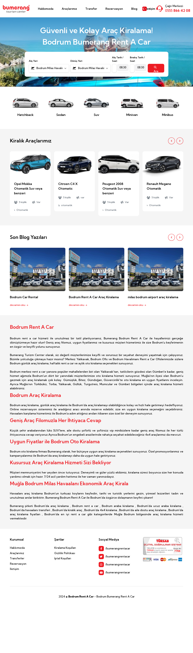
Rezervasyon (114, 8)
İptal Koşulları (62, 558)
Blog (134, 8)
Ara (156, 69)
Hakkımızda (45, 8)
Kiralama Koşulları (65, 547)
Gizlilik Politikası (64, 553)
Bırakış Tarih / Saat (137, 59)
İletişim (14, 569)
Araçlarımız (69, 8)
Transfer (91, 8)
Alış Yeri (33, 61)
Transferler (17, 558)
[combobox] (49, 68)
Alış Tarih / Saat (117, 59)
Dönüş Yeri (76, 61)
